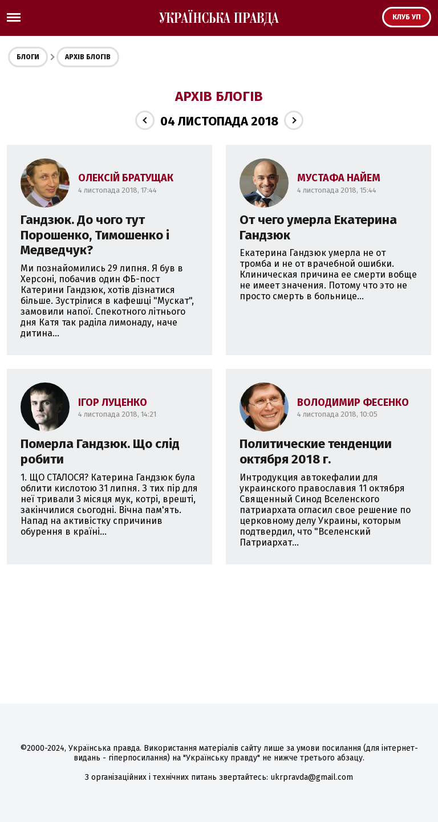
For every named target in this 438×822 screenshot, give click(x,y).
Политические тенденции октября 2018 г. (316, 451)
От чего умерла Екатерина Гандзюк (318, 227)
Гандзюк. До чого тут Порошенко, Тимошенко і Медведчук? (95, 235)
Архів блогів (88, 57)
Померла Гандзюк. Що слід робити (100, 451)
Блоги (28, 57)
